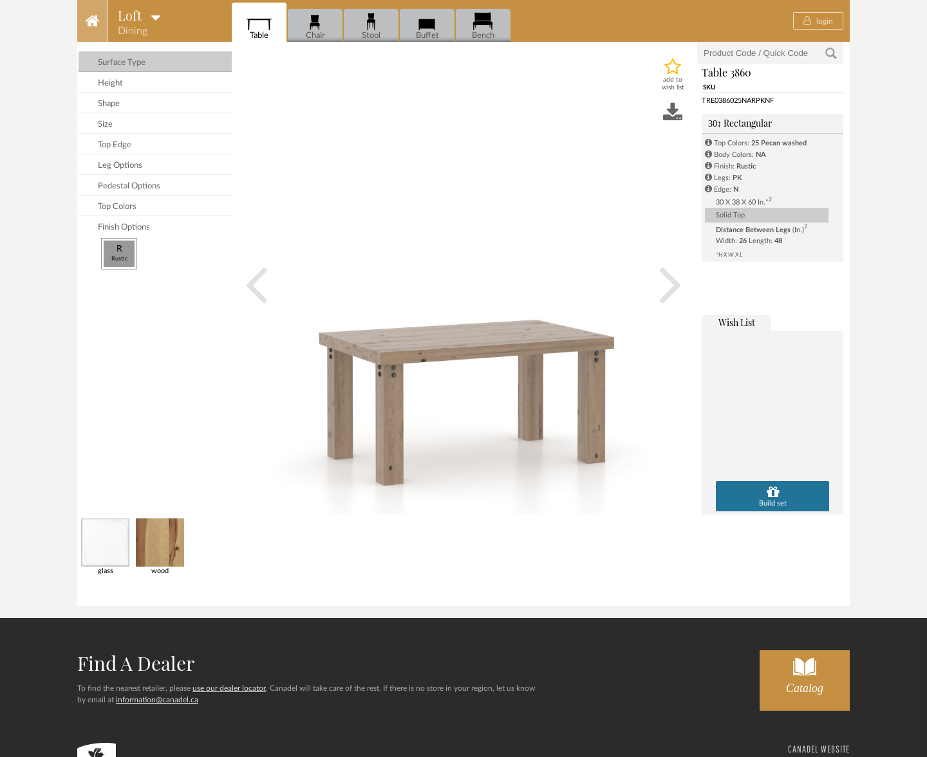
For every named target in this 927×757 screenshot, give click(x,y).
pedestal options (129, 186)
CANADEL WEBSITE (819, 748)
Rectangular (740, 123)
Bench (483, 26)
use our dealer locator (229, 688)
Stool (371, 26)
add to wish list (673, 84)
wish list (736, 322)
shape (109, 104)
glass (105, 546)
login (818, 20)
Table (259, 26)
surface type (121, 63)
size (105, 124)
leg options (120, 165)
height (110, 83)
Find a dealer (135, 663)
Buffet (427, 26)
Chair (315, 26)
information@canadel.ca (157, 700)
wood (160, 546)
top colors (117, 207)
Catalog (805, 672)
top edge (114, 145)
